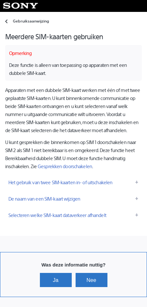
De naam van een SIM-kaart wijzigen (44, 198)
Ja (55, 280)
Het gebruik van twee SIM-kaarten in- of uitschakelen (60, 182)
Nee (91, 280)
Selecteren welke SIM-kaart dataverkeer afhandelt (57, 215)
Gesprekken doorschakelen (65, 166)
